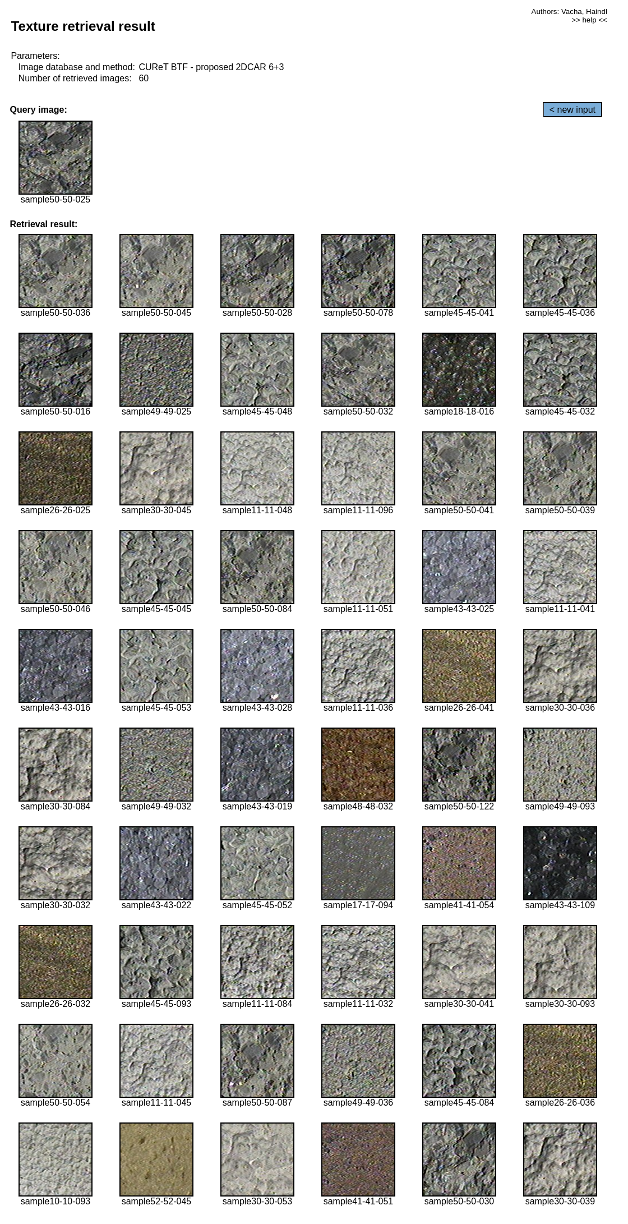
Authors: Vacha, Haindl (569, 11)
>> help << (589, 20)
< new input (572, 109)
